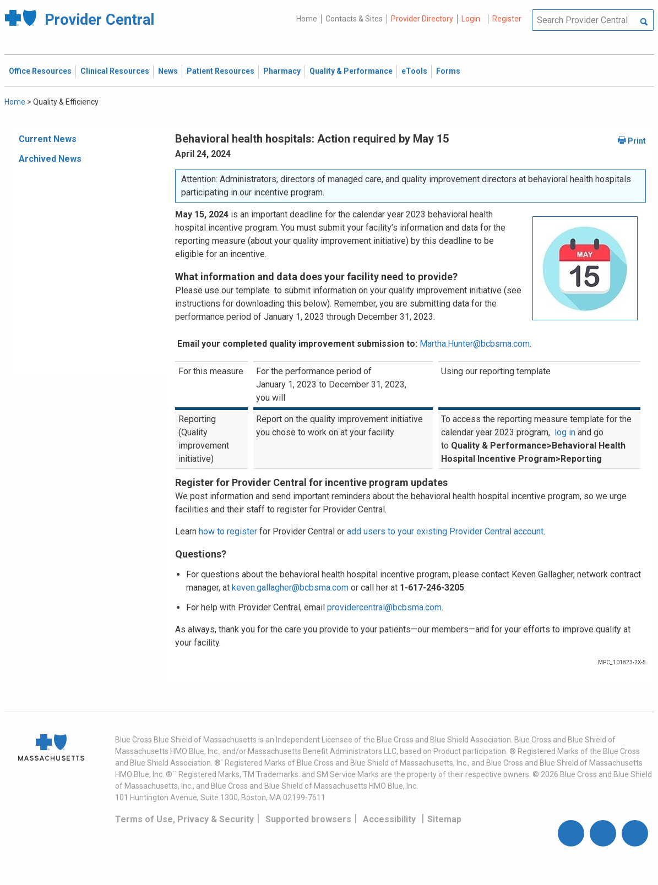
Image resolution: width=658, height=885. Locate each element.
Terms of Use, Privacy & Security (184, 819)
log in (564, 432)
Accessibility (389, 819)
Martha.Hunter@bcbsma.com (475, 343)
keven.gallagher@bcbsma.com (290, 587)
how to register (228, 531)
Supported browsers (308, 819)
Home (306, 18)
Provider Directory (422, 18)
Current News (48, 139)
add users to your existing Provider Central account (445, 531)
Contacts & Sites (354, 18)
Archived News (50, 159)
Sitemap (444, 819)
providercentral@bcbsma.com (384, 607)
